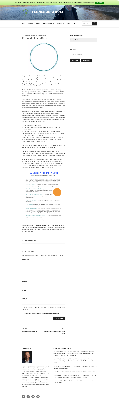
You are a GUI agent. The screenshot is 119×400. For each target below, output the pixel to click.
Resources (60, 23)
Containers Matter (58, 380)
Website (25, 299)
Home (23, 23)
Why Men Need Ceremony (60, 375)
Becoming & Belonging (59, 351)
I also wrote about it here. (88, 371)
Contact (75, 23)
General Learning (30, 240)
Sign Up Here (99, 2)
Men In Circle (56, 371)
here (62, 155)
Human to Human (48, 23)
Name (24, 281)
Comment (26, 259)
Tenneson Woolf (48, 12)
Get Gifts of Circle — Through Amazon (63, 366)
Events (38, 23)
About (30, 23)
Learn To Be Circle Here (59, 359)
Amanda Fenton (27, 159)
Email (24, 290)
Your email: (73, 49)
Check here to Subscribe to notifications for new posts (40, 313)
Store (68, 23)
